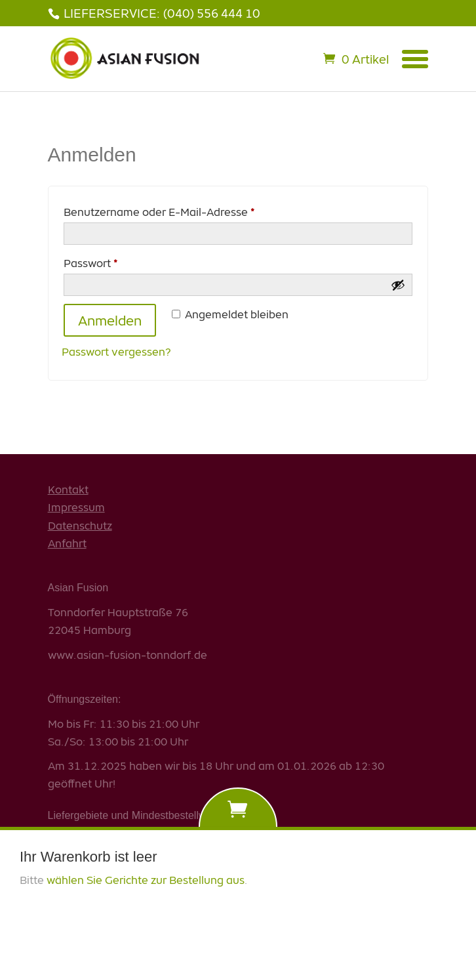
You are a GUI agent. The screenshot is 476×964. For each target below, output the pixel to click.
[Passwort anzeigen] (398, 285)
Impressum (76, 506)
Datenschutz (80, 525)
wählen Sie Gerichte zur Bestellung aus (146, 871)
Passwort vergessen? (116, 351)
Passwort (120, 261)
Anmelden (110, 320)
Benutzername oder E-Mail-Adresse (188, 210)
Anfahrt (67, 543)
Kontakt (68, 489)
